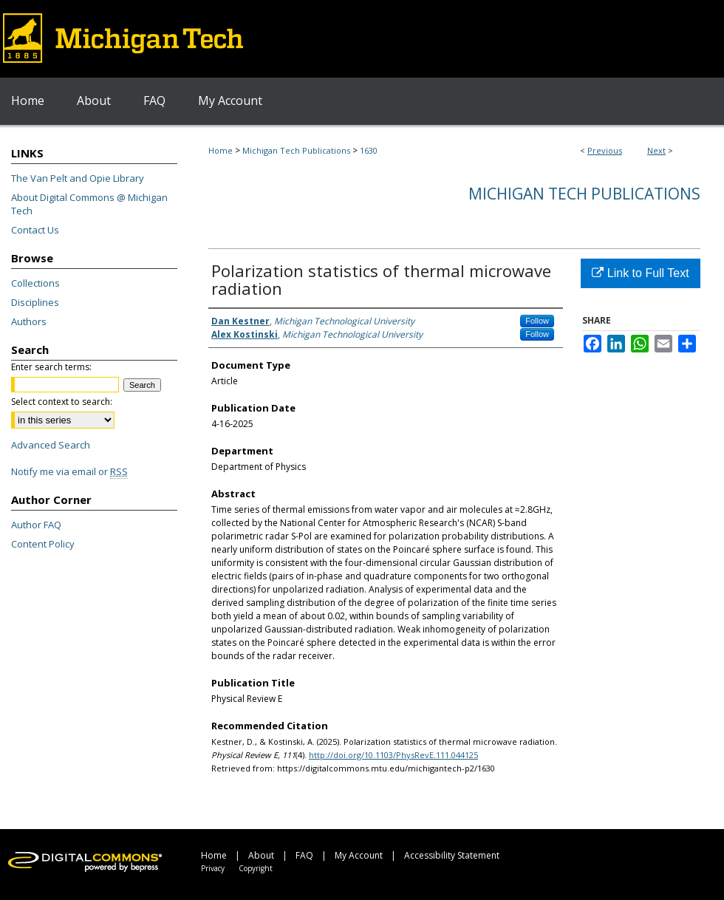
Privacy (213, 868)
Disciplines (35, 302)
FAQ (304, 855)
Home (220, 150)
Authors (29, 321)
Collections (35, 283)
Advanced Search (50, 444)
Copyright (256, 868)
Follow (537, 320)
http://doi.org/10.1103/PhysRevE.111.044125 (393, 754)
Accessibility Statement (451, 855)
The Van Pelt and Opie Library (77, 178)
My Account (359, 855)
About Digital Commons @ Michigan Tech (89, 204)
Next (656, 150)
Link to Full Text (640, 273)
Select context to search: (61, 401)
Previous (604, 150)
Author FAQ (36, 524)
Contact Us (35, 229)
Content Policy (43, 543)
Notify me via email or (69, 471)
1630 (369, 150)
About (261, 855)
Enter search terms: (51, 367)
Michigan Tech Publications (296, 150)
